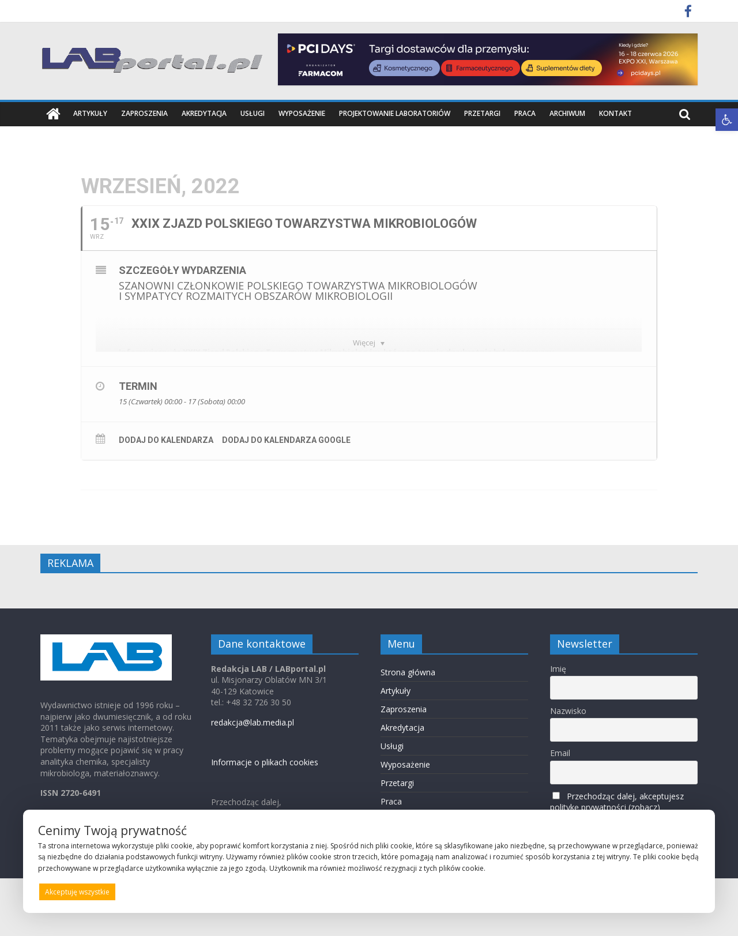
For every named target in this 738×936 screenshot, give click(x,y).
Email (560, 752)
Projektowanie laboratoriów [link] (394, 113)
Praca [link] (525, 113)
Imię (558, 668)
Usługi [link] (252, 113)
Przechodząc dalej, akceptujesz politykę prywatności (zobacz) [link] (617, 801)
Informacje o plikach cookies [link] (264, 762)
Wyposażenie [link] (301, 113)
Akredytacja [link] (204, 113)
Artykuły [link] (90, 113)
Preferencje (675, 891)
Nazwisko (568, 710)
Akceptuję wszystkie (77, 892)
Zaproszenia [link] (144, 113)
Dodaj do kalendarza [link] (166, 440)
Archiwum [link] (567, 113)
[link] (727, 119)
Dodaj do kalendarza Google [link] (286, 440)
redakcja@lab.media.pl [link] (252, 722)
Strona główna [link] (408, 671)
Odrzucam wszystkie (384, 892)
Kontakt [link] (615, 113)
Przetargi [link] (482, 113)
